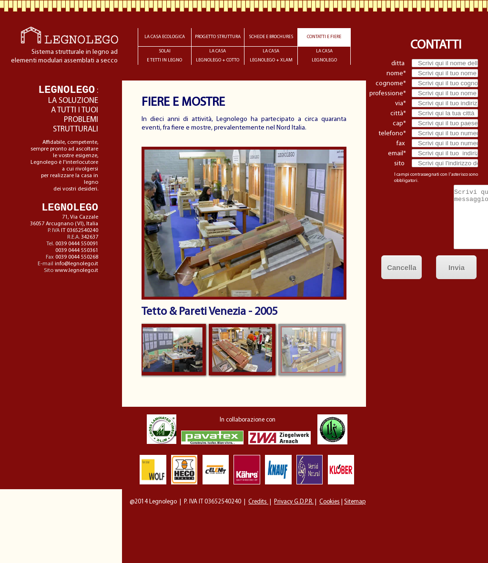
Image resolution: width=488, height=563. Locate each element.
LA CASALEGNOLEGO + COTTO (217, 56)
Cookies (329, 502)
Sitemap (355, 502)
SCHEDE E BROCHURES (271, 37)
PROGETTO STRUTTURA (218, 37)
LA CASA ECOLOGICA (164, 37)
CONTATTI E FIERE (324, 37)
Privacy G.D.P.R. (294, 502)
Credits (258, 502)
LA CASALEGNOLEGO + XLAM (271, 56)
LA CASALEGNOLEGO (324, 56)
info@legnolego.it (76, 264)
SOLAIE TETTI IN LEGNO (164, 56)
